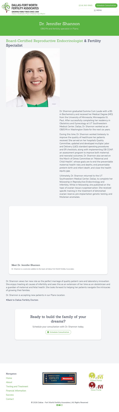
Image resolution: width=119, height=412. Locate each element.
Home (9, 378)
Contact (10, 399)
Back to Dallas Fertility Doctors (22, 300)
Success (10, 394)
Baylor (43, 14)
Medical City (35, 14)
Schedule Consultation (106, 5)
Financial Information (16, 390)
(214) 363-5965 (85, 5)
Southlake (21, 14)
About (9, 382)
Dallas (14, 14)
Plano (28, 14)
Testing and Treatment (17, 386)
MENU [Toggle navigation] (98, 10)
